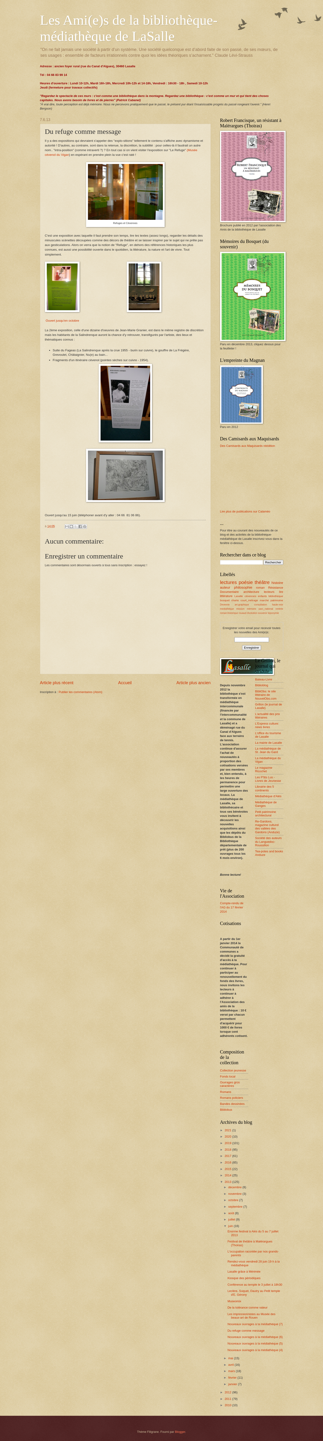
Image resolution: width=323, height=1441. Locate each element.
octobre (233, 1200)
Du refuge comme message (246, 1330)
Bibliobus (226, 1109)
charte (235, 600)
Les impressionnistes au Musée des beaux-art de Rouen (252, 1315)
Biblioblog (261, 685)
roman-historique (229, 613)
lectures (228, 582)
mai (231, 1358)
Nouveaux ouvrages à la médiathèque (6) (255, 1337)
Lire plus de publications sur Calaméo (245, 511)
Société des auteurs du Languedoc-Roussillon (268, 841)
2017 (228, 1156)
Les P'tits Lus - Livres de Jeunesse (268, 779)
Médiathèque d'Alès (268, 796)
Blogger (180, 1432)
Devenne (225, 604)
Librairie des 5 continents (264, 788)
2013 (228, 1182)
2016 (228, 1162)
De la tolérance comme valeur (248, 1307)
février (232, 1377)
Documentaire (229, 592)
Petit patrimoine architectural (265, 813)
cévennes (250, 596)
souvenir (262, 613)
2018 (228, 1149)
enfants (262, 596)
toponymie (273, 613)
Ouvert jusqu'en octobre (62, 320)
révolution (252, 613)
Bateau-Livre (263, 679)
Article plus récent (56, 682)
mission (240, 609)
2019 (228, 1143)
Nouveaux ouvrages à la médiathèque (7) (255, 1324)
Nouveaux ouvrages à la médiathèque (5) (255, 1343)
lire (281, 592)
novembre (235, 1193)
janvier (233, 1384)
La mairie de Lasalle (268, 742)
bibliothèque (276, 596)
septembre (235, 1206)
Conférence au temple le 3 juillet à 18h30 (255, 1284)
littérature (226, 596)
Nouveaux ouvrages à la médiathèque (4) (255, 1350)
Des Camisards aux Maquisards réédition (247, 446)
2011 (228, 1399)
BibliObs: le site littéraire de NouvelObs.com (266, 695)
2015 (228, 1169)
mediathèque (227, 609)
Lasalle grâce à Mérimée (244, 1271)
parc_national (266, 609)
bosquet (225, 600)
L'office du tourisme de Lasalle (268, 734)
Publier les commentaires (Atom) (80, 692)
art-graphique (242, 604)
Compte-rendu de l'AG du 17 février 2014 (231, 907)
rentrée (279, 609)
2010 (228, 1405)
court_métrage (249, 600)
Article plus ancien (193, 682)
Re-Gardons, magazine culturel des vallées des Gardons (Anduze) (267, 827)
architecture (251, 592)
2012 (228, 1392)
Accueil (125, 682)
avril (231, 1364)
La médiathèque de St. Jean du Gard (268, 750)
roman (260, 587)
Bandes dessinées (232, 1104)
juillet (232, 1219)
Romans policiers (231, 1097)
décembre (235, 1187)
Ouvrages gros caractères (230, 1084)
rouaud (242, 613)
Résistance (275, 587)
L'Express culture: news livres (267, 725)
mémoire (251, 609)
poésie (246, 582)
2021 (228, 1130)
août (231, 1213)
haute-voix (277, 604)
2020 (228, 1136)
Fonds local (228, 1076)
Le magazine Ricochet (263, 769)
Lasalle (238, 596)
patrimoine (276, 600)
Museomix (234, 1301)
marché (264, 600)
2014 (228, 1175)
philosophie (243, 587)
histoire (277, 583)
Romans (225, 1092)
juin (231, 1226)
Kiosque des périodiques (244, 1278)
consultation (260, 604)
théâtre (262, 582)
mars (232, 1371)
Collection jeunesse (233, 1070)
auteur (225, 587)
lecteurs (269, 592)
